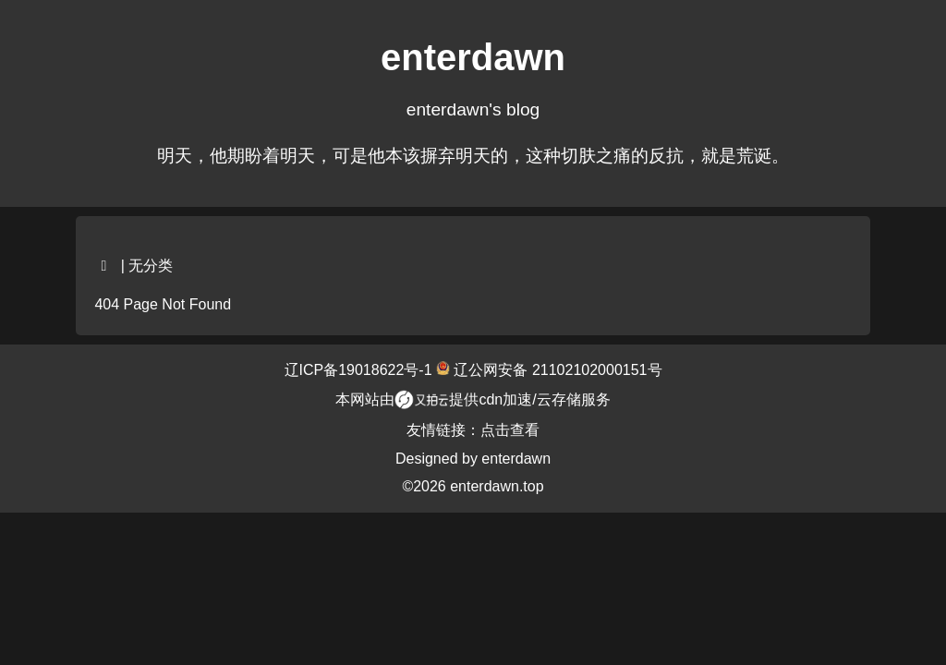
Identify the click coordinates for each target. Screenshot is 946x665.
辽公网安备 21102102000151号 (555, 370)
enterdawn (516, 458)
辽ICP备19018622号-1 (361, 370)
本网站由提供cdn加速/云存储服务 (472, 400)
